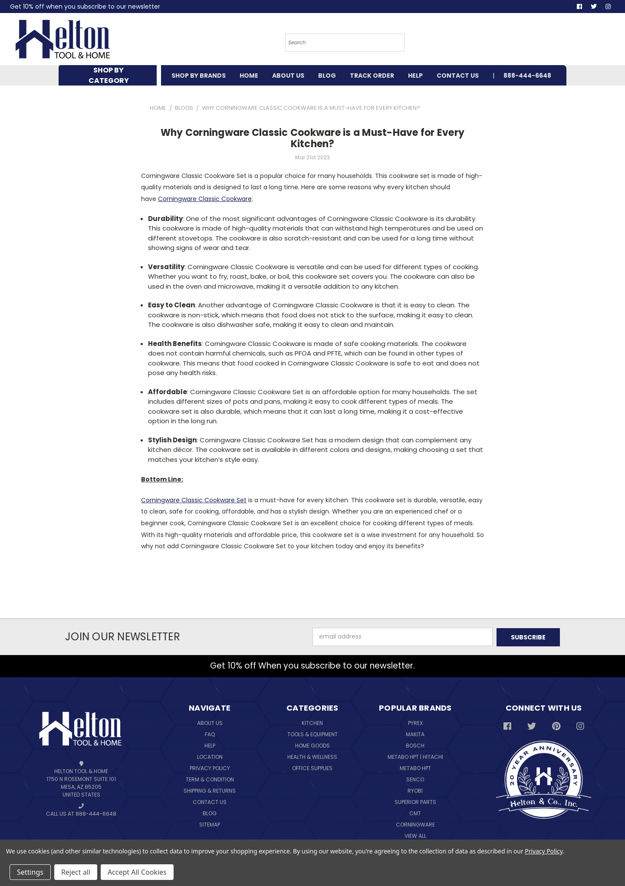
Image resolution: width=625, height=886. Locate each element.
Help (209, 744)
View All (415, 835)
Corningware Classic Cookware (205, 198)
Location (210, 756)
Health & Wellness (312, 756)
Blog (210, 812)
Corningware (415, 823)
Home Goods (312, 744)
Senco (415, 778)
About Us (210, 722)
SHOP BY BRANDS (198, 75)
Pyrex (415, 722)
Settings (30, 872)
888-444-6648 (527, 75)
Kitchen (312, 722)
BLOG (327, 75)
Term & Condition (210, 778)
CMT (415, 812)
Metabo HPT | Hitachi (415, 756)
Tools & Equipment (312, 733)
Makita (415, 733)
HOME (249, 75)
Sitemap (209, 823)
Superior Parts (415, 801)
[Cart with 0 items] (544, 41)
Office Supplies (312, 767)
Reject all (75, 872)
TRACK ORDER (372, 75)
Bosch (415, 744)
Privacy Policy (210, 767)
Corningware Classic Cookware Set (194, 500)
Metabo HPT (415, 767)
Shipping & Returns (210, 790)
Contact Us (210, 801)
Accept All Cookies (137, 872)
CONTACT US (458, 75)
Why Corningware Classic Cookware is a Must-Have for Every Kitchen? (312, 138)
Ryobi (415, 790)
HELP (415, 75)
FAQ (210, 733)
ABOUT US (288, 75)
